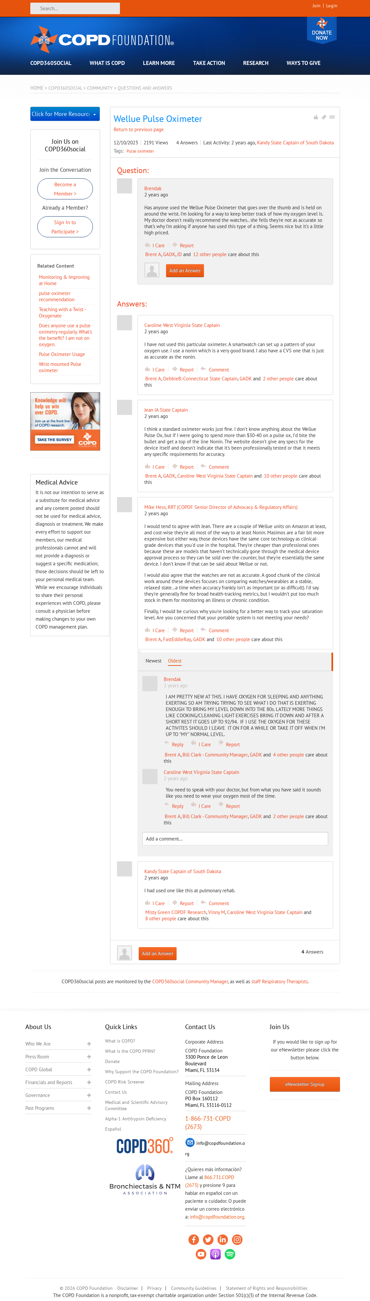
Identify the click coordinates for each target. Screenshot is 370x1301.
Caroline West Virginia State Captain (215, 476)
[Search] (75, 8)
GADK (169, 254)
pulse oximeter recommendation (56, 296)
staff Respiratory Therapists (279, 981)
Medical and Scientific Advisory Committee (136, 1105)
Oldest (175, 661)
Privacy (154, 1288)
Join (317, 5)
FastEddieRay (177, 639)
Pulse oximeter (140, 151)
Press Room (37, 1056)
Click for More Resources (61, 114)
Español (113, 1129)
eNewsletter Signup (305, 1084)
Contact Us (116, 1092)
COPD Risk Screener (125, 1082)
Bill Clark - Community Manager (215, 755)
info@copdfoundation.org (217, 1217)
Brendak (152, 188)
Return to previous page (139, 129)
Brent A (153, 254)
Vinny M (216, 912)
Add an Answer (185, 270)
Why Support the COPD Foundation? (142, 1072)
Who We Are (38, 1044)
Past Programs (39, 1108)
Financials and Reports (48, 1082)
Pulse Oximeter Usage (62, 354)
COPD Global (38, 1069)
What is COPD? (120, 1041)
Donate (322, 30)
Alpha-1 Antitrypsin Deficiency (135, 1119)
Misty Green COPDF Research (175, 912)
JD (179, 254)
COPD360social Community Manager (190, 981)
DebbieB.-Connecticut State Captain (200, 378)
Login (331, 5)
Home (36, 88)
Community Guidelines (193, 1288)
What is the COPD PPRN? (130, 1051)
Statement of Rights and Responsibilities (266, 1288)
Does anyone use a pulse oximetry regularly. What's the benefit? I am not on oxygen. (65, 334)
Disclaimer (127, 1288)
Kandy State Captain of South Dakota (295, 142)
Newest (153, 661)
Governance (37, 1095)
